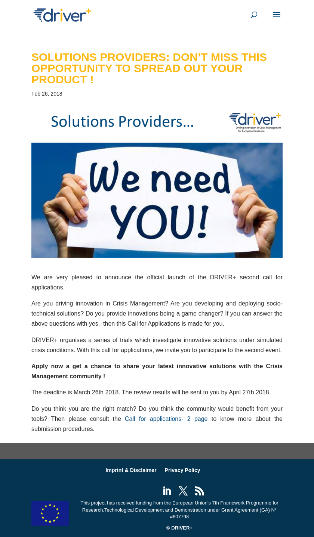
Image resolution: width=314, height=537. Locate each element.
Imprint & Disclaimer (130, 470)
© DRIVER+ (179, 528)
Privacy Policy (182, 470)
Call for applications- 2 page (166, 419)
